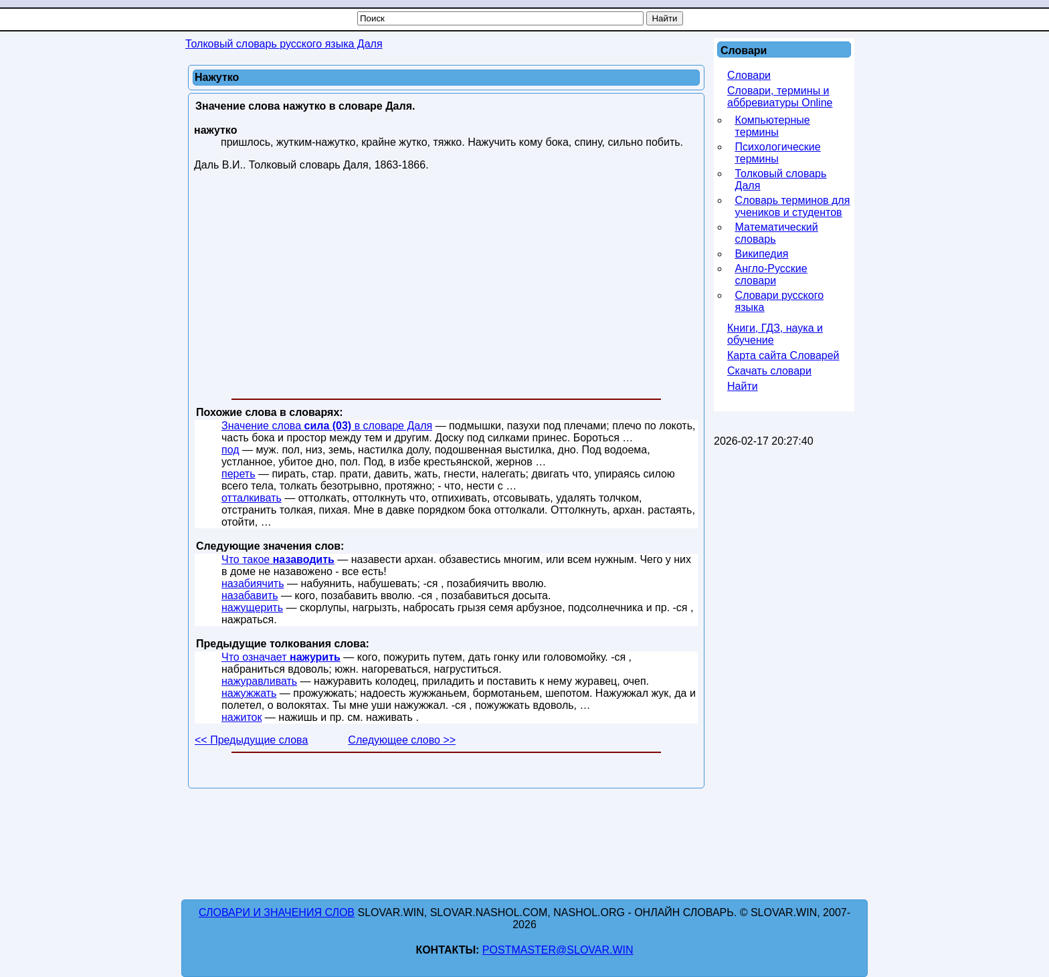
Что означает (281, 657)
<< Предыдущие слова (251, 740)
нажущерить (252, 607)
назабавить (249, 595)
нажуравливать (259, 681)
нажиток (241, 717)
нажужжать (248, 693)
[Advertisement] (446, 287)
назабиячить (252, 583)
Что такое (278, 559)
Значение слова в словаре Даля (326, 425)
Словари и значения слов (277, 912)
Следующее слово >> (402, 740)
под (230, 449)
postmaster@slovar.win (558, 950)
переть (238, 473)
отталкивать (251, 498)
